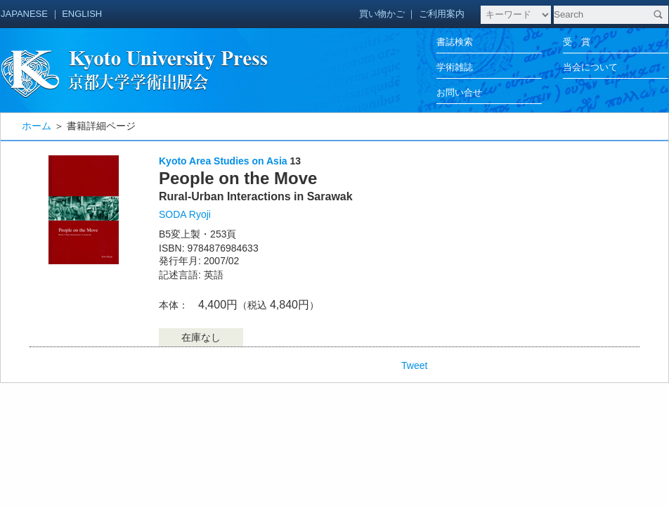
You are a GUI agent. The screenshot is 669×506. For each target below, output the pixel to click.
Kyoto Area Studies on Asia (223, 161)
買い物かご (382, 13)
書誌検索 (454, 42)
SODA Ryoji (185, 214)
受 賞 (576, 42)
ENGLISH (82, 13)
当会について (590, 67)
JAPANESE (24, 13)
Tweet (414, 365)
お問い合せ (459, 92)
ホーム (36, 125)
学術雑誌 (454, 67)
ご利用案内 (442, 13)
